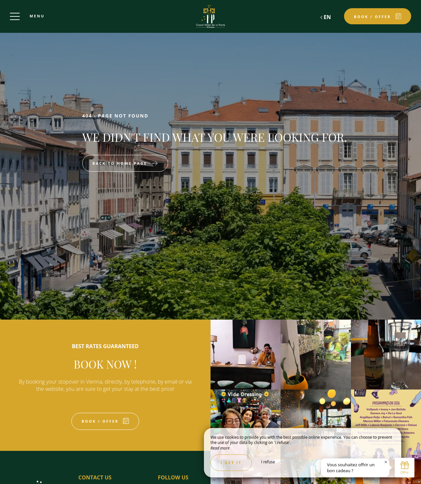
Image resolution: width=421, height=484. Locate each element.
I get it (231, 462)
